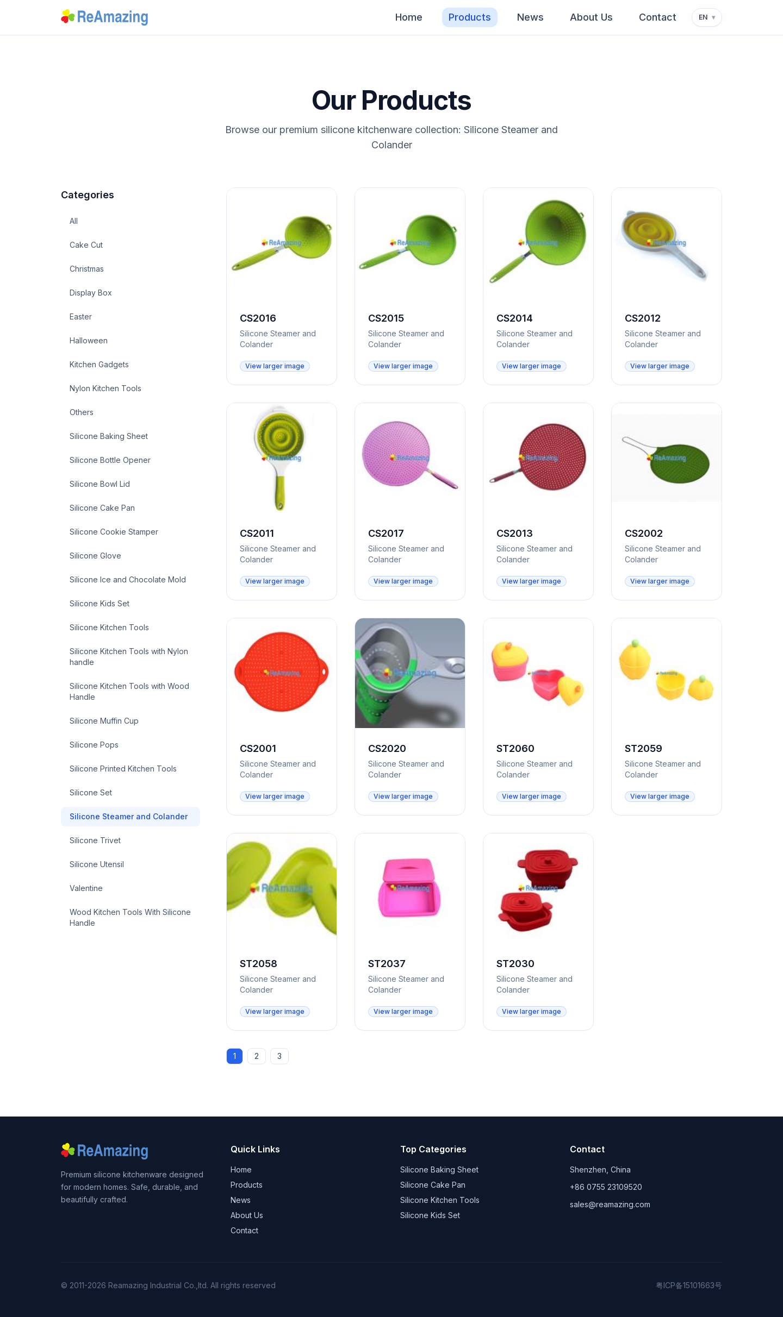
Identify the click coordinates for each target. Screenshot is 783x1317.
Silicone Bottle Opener (110, 460)
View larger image (274, 366)
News (530, 17)
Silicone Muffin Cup (104, 720)
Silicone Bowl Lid (100, 483)
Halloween (89, 340)
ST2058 (258, 963)
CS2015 (386, 318)
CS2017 (386, 533)
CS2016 (258, 318)
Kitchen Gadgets (99, 364)
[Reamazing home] (109, 17)
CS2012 (643, 318)
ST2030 (515, 963)
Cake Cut (86, 244)
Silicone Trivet (95, 840)
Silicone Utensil (97, 864)
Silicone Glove (95, 555)
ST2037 (387, 963)
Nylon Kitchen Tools (105, 388)
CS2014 (514, 318)
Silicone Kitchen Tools (109, 627)
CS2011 (257, 533)
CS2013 (514, 533)
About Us (591, 17)
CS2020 (387, 748)
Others (82, 412)
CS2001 (258, 748)
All (74, 220)
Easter (81, 316)
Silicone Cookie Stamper (114, 531)
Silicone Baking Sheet (109, 436)
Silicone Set (91, 792)
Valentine (86, 888)
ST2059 (643, 748)
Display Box (91, 292)
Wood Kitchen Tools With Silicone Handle (130, 917)
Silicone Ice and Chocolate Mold (128, 579)
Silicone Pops (94, 744)
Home (408, 17)
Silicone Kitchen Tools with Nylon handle (129, 657)
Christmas (87, 268)
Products (470, 17)
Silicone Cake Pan (102, 507)
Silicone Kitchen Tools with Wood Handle (129, 691)
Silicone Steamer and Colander (129, 816)
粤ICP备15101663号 (689, 1285)
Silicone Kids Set (99, 603)
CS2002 (644, 533)
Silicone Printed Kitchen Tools (123, 768)
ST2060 (515, 748)
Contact (657, 17)
